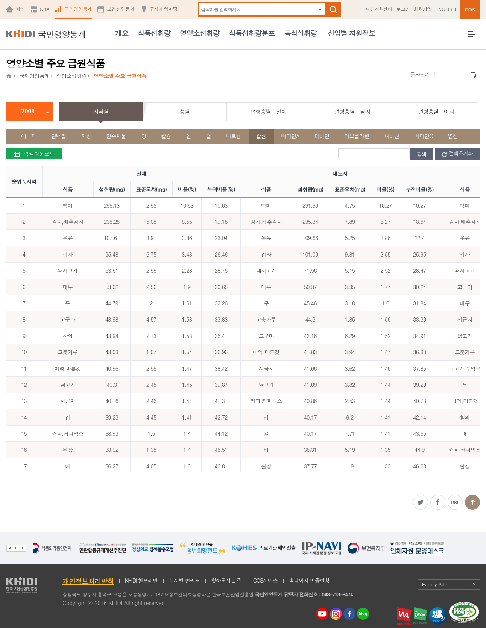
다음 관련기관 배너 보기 (22, 548)
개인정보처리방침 (88, 581)
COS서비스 (265, 580)
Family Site (449, 584)
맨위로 (472, 502)
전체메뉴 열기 (474, 37)
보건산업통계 (121, 8)
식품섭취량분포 (252, 33)
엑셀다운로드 (34, 153)
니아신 (391, 136)
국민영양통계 (78, 8)
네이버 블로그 (363, 614)
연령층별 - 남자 (352, 111)
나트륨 (233, 136)
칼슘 (166, 136)
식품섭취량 (153, 33)
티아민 (322, 136)
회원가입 (422, 8)
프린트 (472, 75)
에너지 (28, 136)
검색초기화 (457, 153)
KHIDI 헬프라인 (141, 580)
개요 (121, 33)
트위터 (420, 502)
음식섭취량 (300, 33)
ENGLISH (445, 8)
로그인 (403, 8)
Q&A (44, 8)
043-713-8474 (337, 594)
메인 (20, 8)
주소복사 (455, 502)
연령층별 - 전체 (268, 111)
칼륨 (261, 136)
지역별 (101, 111)
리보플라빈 (357, 136)
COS (470, 9)
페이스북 (437, 502)
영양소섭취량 (199, 33)
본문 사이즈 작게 (457, 75)
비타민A (290, 136)
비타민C (424, 136)
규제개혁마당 (164, 8)
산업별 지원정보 (351, 33)
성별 (184, 111)
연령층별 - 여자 (436, 111)
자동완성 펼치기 (320, 9)
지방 (86, 136)
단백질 (58, 136)
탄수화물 (116, 136)
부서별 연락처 (184, 580)
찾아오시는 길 (226, 580)
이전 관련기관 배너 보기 (9, 548)
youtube (322, 612)
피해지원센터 (378, 8)
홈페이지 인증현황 (309, 580)
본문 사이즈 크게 (442, 75)
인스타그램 (337, 614)
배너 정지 (16, 548)
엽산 (453, 136)
